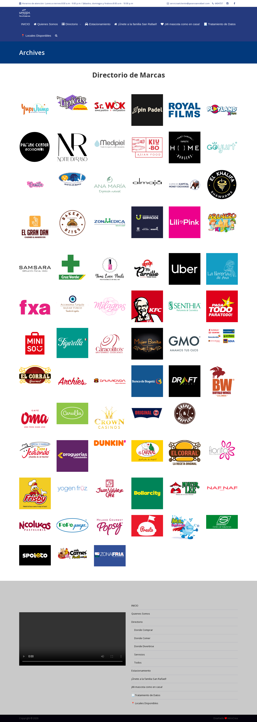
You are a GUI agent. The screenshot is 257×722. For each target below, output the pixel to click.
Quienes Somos (46, 24)
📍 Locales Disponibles (36, 35)
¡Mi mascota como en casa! (180, 24)
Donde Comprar (143, 630)
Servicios (139, 654)
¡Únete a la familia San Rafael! (135, 24)
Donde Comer (142, 638)
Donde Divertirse (144, 646)
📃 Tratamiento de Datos (220, 24)
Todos (138, 662)
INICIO (25, 24)
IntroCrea (232, 718)
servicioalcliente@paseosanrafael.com (188, 3)
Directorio (70, 24)
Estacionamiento (97, 24)
